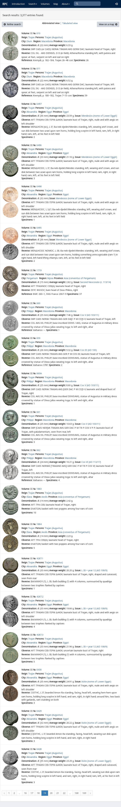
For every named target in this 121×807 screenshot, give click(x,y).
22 (64, 793)
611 (38, 68)
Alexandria (32, 111)
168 (76, 793)
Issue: (78, 115)
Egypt (49, 111)
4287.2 (40, 596)
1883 (39, 488)
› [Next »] (90, 793)
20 (51, 793)
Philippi (30, 311)
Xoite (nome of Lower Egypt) (96, 681)
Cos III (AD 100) (88, 349)
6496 (39, 145)
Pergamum (32, 278)
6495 (39, 227)
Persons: (39, 37)
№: (34, 33)
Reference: (26, 60)
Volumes (45, 3)
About (66, 3)
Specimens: (79, 60)
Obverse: (25, 49)
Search (33, 3)
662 (38, 450)
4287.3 (40, 634)
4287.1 (40, 558)
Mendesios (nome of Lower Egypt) (99, 115)
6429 (39, 710)
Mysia (50, 278)
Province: (58, 41)
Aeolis (44, 496)
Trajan (31, 37)
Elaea (29, 496)
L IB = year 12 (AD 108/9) (94, 570)
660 (38, 303)
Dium (29, 41)
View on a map (108, 24)
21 (57, 793)
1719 (39, 270)
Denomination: (29, 45)
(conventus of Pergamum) (82, 278)
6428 (39, 749)
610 (38, 33)
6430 (39, 669)
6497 (39, 103)
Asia (66, 278)
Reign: (24, 37)
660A (39, 373)
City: (23, 41)
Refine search (12, 24)
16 (25, 793)
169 (84, 793)
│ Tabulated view (69, 23)
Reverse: (25, 53)
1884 (39, 524)
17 (32, 793)
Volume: (25, 33)
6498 (39, 186)
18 (38, 793)
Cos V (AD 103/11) (89, 315)
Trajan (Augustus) (54, 37)
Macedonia (47, 41)
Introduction (18, 3)
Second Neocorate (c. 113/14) (95, 282)
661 (38, 411)
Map (55, 3)
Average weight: (57, 45)
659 (38, 338)
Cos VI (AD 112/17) (91, 461)
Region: (37, 41)
